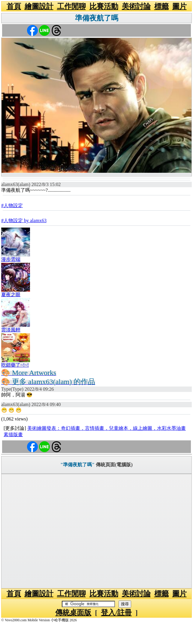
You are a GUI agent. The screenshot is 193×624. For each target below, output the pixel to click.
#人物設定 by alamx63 (24, 220)
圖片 (179, 6)
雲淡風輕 (10, 329)
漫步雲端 (10, 259)
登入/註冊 (116, 612)
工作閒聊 (71, 6)
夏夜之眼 (10, 294)
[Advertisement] (96, 531)
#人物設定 (12, 205)
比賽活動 (103, 6)
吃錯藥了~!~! (15, 365)
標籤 (161, 6)
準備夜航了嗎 (96, 18)
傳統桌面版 (73, 612)
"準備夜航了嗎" (77, 464)
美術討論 (136, 6)
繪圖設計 (39, 6)
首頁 (14, 6)
